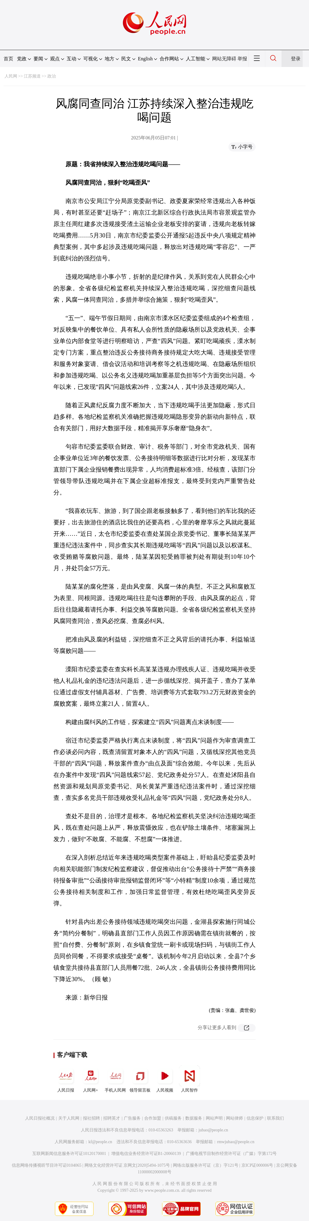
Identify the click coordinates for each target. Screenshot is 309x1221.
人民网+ (90, 1078)
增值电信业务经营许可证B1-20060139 (146, 1153)
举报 (242, 58)
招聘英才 (111, 1118)
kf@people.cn (100, 1142)
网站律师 (234, 1118)
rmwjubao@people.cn (235, 1142)
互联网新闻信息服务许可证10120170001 (69, 1153)
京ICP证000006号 (257, 1165)
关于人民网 (68, 1118)
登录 (296, 58)
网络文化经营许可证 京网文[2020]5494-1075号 (127, 1165)
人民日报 (65, 1078)
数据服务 (193, 1118)
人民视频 (164, 1078)
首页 (8, 58)
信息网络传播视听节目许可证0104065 (46, 1165)
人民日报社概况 (40, 1118)
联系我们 (275, 1118)
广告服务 (132, 1118)
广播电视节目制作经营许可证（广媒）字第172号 (231, 1153)
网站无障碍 (224, 58)
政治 (51, 76)
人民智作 (189, 1078)
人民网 (11, 76)
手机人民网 (115, 1078)
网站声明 (214, 1118)
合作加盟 (152, 1118)
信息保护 (255, 1118)
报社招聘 (91, 1118)
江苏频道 (32, 76)
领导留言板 (140, 1078)
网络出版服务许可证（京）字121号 (205, 1165)
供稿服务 (173, 1118)
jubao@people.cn (213, 1130)
